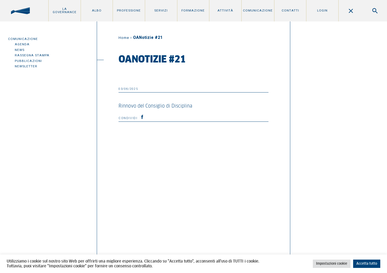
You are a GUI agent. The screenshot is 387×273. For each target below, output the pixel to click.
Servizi (161, 10)
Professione (129, 10)
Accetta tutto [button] (366, 263)
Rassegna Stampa (32, 55)
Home (124, 38)
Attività (225, 10)
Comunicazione (258, 10)
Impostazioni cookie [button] (331, 263)
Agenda (22, 44)
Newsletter (26, 66)
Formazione (193, 10)
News (19, 50)
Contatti (290, 10)
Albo (97, 10)
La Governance (65, 10)
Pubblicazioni (28, 61)
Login (322, 10)
